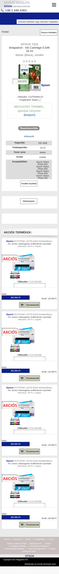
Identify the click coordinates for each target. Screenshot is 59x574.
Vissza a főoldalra (49, 32)
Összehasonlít (32, 305)
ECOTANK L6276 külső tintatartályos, (33, 241)
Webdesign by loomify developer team (40, 564)
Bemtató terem (36, 544)
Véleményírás (29, 201)
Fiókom (7, 539)
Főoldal (5, 32)
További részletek (29, 184)
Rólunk (48, 544)
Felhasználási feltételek (14, 549)
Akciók (28, 539)
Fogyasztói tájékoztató (37, 549)
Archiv (51, 539)
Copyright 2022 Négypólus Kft (15, 560)
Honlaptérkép (39, 539)
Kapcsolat (18, 539)
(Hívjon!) (29, 115)
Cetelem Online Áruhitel (16, 544)
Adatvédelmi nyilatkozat (39, 546)
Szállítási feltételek (18, 546)
